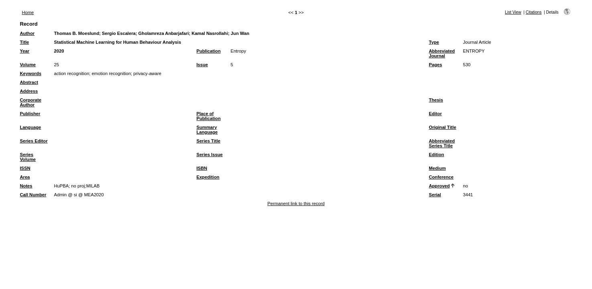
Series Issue (209, 154)
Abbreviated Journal (442, 53)
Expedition (207, 177)
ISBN (201, 168)
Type (434, 42)
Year (24, 51)
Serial (435, 194)
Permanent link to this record (295, 203)
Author (27, 33)
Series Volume (28, 157)
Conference (441, 177)
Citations (534, 12)
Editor (435, 113)
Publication (208, 51)
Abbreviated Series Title (442, 143)
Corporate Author (30, 102)
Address (29, 91)
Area (25, 177)
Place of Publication (208, 116)
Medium (437, 168)
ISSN (25, 168)
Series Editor (33, 140)
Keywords (30, 73)
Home (28, 12)
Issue (202, 64)
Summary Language (207, 129)
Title (24, 42)
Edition (436, 154)
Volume (28, 64)
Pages (435, 64)
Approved (439, 185)
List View (513, 12)
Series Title (208, 140)
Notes (26, 185)
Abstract (29, 82)
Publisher (30, 113)
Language (30, 127)
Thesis (436, 100)
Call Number (33, 194)
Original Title (442, 127)
